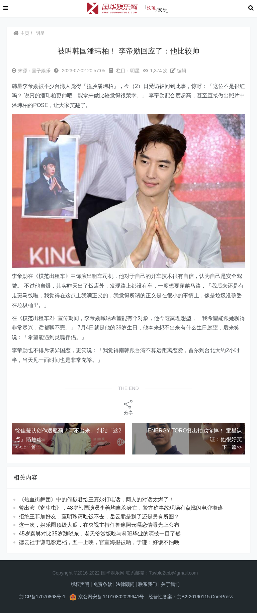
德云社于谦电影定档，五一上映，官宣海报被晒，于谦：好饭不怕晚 (99, 542)
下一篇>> (232, 447)
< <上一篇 (25, 447)
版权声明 (80, 584)
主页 (21, 33)
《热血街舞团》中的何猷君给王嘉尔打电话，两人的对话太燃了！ (96, 499)
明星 (40, 33)
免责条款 (102, 584)
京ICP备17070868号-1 (42, 596)
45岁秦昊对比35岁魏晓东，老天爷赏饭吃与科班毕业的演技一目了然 (100, 533)
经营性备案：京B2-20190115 (179, 596)
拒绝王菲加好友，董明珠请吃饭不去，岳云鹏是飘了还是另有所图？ (99, 516)
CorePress (222, 596)
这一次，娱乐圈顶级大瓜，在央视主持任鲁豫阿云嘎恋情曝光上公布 (99, 525)
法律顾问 (125, 584)
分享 (128, 407)
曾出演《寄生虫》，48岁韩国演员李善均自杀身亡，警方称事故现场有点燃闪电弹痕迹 (121, 508)
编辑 (178, 70)
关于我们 (170, 584)
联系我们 (147, 584)
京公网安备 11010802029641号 (111, 596)
